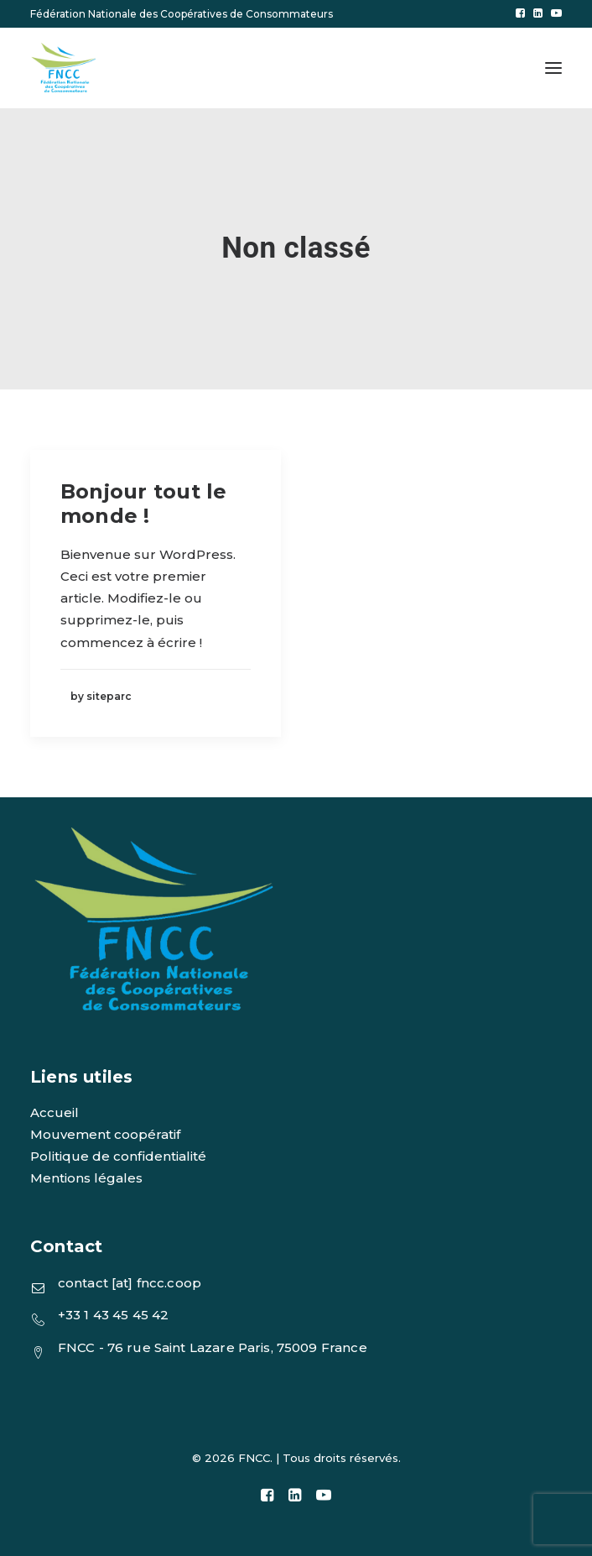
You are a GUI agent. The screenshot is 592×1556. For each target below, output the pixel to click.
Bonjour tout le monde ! (143, 503)
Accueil (54, 1112)
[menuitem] (520, 13)
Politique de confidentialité (118, 1156)
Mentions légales (86, 1178)
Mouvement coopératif (105, 1134)
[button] (520, 13)
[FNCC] (64, 68)
